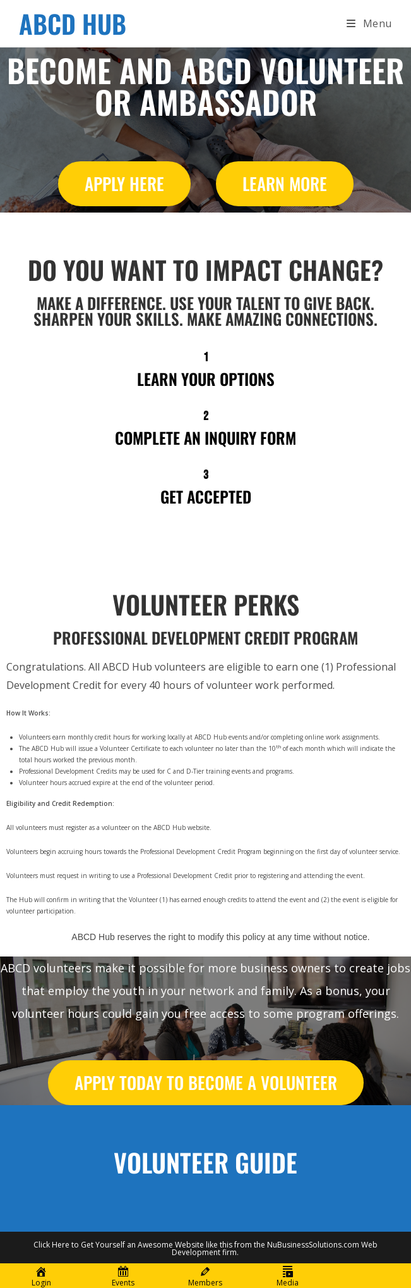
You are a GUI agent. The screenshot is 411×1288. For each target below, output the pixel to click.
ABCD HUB (72, 23)
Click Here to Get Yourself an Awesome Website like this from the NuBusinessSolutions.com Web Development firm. (205, 1248)
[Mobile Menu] (369, 23)
